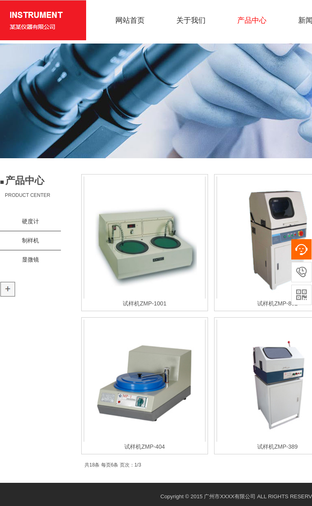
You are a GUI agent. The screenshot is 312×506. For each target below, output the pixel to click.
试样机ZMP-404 (144, 446)
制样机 (30, 241)
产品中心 (251, 20)
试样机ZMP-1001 (144, 303)
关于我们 (191, 20)
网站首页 (130, 20)
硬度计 (30, 221)
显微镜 (30, 260)
